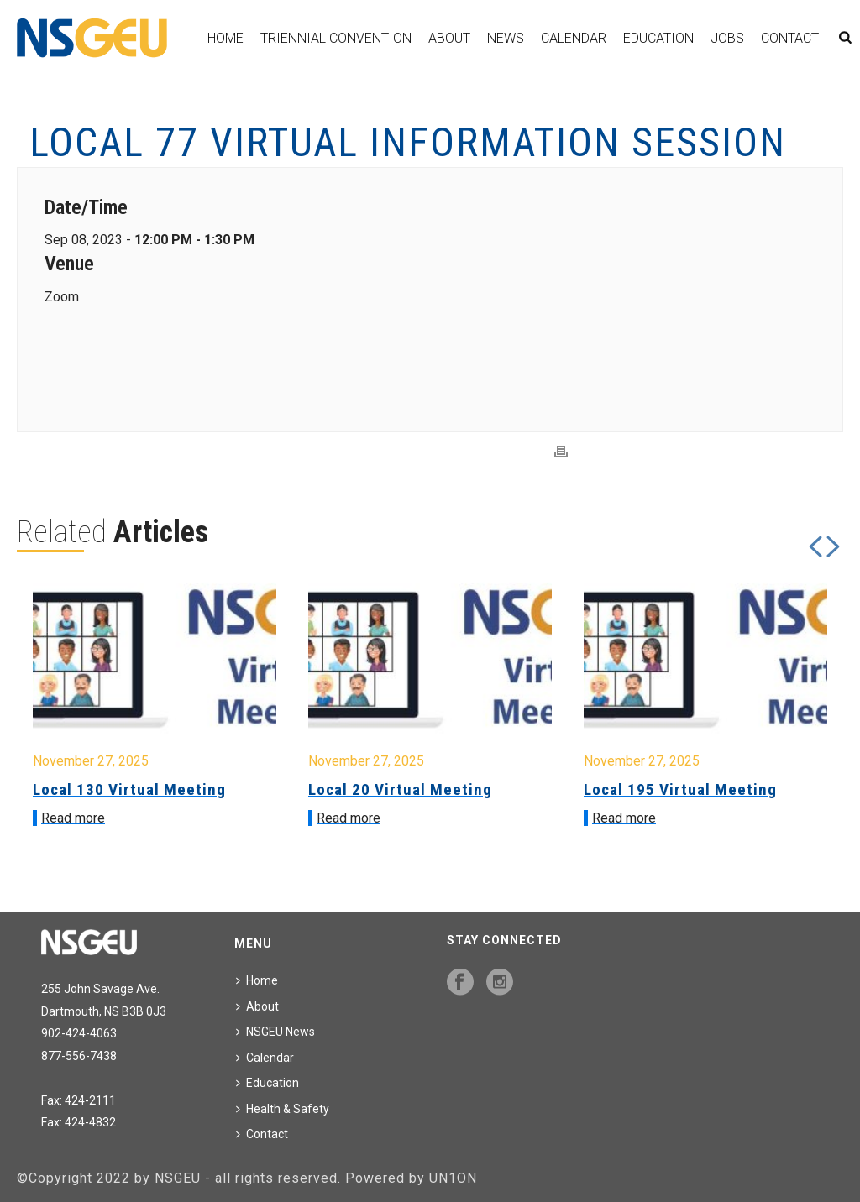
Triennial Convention (336, 38)
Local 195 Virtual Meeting (680, 789)
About (449, 38)
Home (225, 38)
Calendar (573, 38)
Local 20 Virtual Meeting (400, 789)
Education (658, 38)
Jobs (727, 38)
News (505, 38)
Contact (790, 38)
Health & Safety (282, 1109)
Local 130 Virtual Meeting (129, 789)
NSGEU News (275, 1031)
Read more (73, 818)
